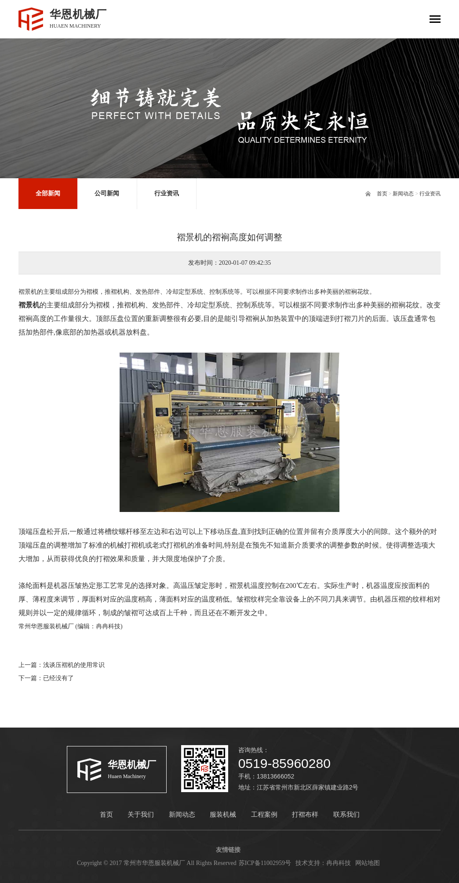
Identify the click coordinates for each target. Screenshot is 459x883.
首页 (382, 194)
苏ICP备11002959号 (265, 863)
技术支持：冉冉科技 (323, 863)
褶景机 (29, 305)
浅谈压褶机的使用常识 (74, 665)
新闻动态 (403, 194)
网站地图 (367, 863)
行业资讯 (430, 194)
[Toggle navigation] (435, 20)
